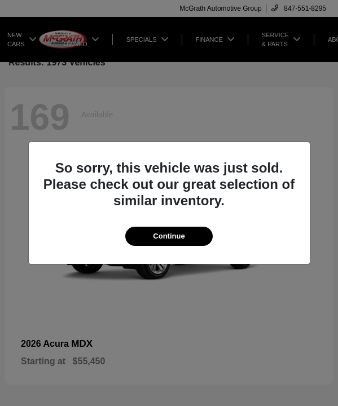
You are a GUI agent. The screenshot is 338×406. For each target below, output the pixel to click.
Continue (169, 236)
